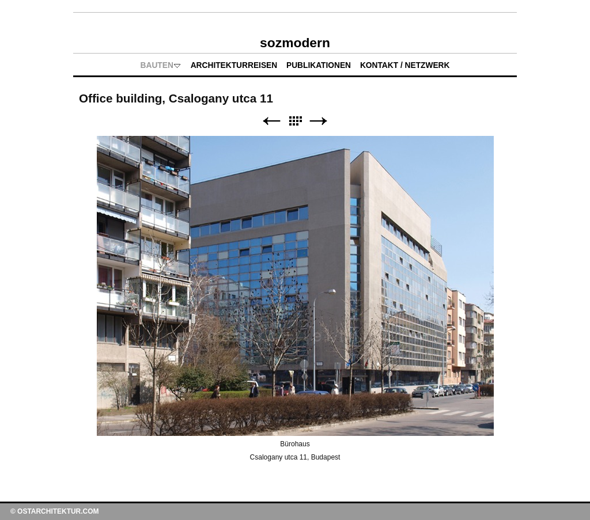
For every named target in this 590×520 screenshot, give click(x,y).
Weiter (318, 121)
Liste (295, 121)
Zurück (271, 121)
